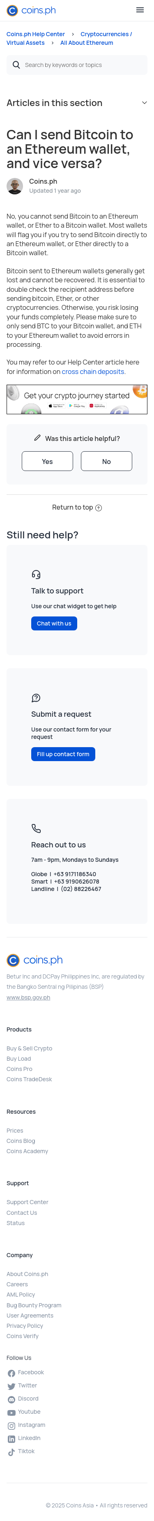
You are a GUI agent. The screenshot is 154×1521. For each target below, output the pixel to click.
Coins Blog (21, 1141)
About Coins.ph (27, 1274)
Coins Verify (23, 1336)
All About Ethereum (86, 42)
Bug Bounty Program (34, 1305)
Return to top (76, 507)
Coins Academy (27, 1151)
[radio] (47, 461)
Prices (15, 1130)
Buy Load (19, 1058)
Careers (17, 1284)
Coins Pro (19, 1069)
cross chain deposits (93, 371)
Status (16, 1223)
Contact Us (22, 1212)
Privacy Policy (25, 1325)
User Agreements (30, 1315)
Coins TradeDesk (29, 1079)
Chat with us (54, 623)
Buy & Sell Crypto (29, 1048)
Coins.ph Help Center (36, 34)
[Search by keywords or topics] (77, 65)
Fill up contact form (63, 754)
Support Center (27, 1202)
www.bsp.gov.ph (28, 997)
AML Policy (21, 1294)
